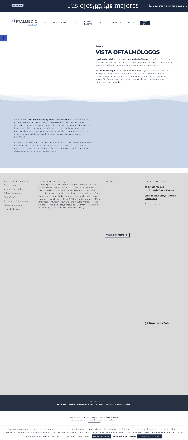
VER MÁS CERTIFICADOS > (117, 235)
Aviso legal (82, 404)
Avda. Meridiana (82, 190)
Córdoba (69, 196)
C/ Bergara (68, 190)
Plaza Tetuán (55, 190)
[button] (3, 38)
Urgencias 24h (159, 323)
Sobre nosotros (11, 185)
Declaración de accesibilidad (118, 404)
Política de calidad (12, 193)
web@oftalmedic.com (162, 190)
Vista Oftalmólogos (138, 59)
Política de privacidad (66, 404)
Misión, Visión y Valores (14, 189)
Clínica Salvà (9, 197)
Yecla (60, 202)
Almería (93, 184)
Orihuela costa (64, 184)
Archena (87, 202)
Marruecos (44, 202)
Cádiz (60, 196)
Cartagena (69, 202)
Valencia (62, 207)
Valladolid (72, 207)
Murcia (94, 202)
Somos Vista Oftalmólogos (16, 201)
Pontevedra (69, 205)
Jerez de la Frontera (47, 196)
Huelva (87, 196)
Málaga (97, 199)
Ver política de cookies (124, 436)
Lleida (51, 199)
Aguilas (78, 202)
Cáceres (89, 193)
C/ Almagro (86, 199)
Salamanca (82, 205)
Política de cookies (96, 404)
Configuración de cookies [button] (149, 436)
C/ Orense (74, 199)
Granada (79, 196)
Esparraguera (77, 193)
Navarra (41, 205)
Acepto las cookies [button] (101, 436)
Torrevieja (84, 184)
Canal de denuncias (13, 209)
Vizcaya (81, 207)
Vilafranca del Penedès (83, 187)
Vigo (61, 205)
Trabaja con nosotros (13, 205)
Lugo (57, 199)
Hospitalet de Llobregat (59, 193)
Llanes (49, 187)
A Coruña (42, 184)
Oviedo (56, 187)
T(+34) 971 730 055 (154, 187)
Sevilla (53, 207)
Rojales (74, 184)
